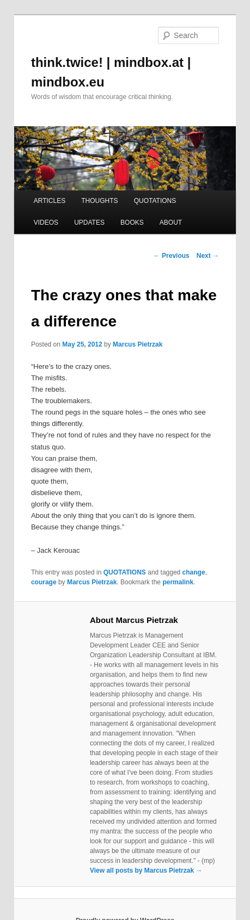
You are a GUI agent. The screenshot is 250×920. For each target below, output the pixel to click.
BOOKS (132, 222)
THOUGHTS (99, 201)
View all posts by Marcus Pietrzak (146, 870)
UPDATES (89, 222)
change (193, 572)
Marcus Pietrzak (137, 344)
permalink (177, 582)
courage (44, 582)
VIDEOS (46, 222)
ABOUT (171, 222)
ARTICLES (49, 201)
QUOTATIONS (155, 201)
